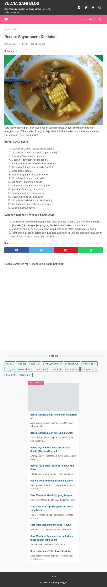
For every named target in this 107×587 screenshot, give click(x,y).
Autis (22, 364)
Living (10, 369)
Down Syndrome (52, 364)
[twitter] (85, 7)
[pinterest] (66, 250)
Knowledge (89, 364)
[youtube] (92, 7)
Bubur (34, 364)
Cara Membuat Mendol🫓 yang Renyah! (51, 495)
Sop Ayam (89, 369)
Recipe (71, 369)
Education (72, 364)
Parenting (42, 369)
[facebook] (79, 7)
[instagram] (99, 7)
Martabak (25, 369)
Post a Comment (37, 44)
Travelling (25, 375)
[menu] (6, 19)
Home (53, 576)
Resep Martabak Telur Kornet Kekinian (50, 551)
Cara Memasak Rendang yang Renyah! (50, 524)
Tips (11, 375)
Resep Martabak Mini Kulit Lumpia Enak (51, 432)
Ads (10, 364)
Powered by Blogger (58, 582)
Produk (57, 369)
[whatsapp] (90, 250)
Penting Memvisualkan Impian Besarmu (51, 480)
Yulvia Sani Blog (21, 3)
